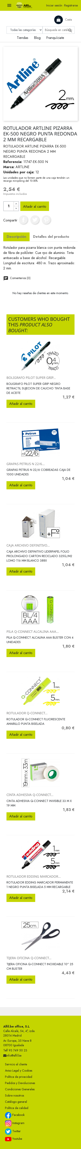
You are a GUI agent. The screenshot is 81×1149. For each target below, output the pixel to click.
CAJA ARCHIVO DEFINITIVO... (28, 545)
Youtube (13, 1139)
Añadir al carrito (34, 206)
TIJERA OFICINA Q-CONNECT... (28, 958)
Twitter (13, 1131)
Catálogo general (16, 1102)
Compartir (23, 219)
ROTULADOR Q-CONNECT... (27, 713)
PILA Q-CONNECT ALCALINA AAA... (32, 631)
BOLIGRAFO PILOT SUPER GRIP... (31, 377)
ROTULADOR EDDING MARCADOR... (33, 876)
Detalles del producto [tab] (51, 236)
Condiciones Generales (20, 1089)
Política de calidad (16, 1108)
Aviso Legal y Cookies (18, 1070)
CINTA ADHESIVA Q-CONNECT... (29, 795)
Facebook (15, 1115)
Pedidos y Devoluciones (20, 1083)
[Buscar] (59, 30)
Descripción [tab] (16, 236)
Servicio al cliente (16, 1064)
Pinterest (46, 219)
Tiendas (22, 37)
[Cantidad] (8, 206)
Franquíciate (55, 37)
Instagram (14, 1123)
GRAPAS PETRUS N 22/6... (25, 464)
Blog (37, 37)
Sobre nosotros (14, 1095)
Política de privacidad (18, 1077)
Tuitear (34, 219)
